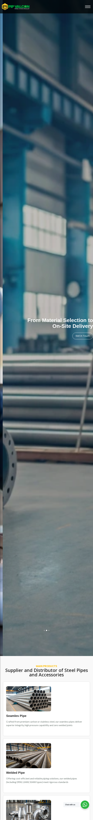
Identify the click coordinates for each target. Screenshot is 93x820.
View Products (79, 335)
